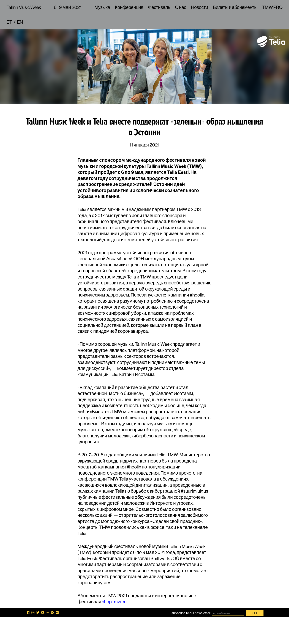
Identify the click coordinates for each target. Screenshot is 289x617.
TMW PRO (272, 7)
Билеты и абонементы (235, 7)
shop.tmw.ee (114, 602)
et (9, 22)
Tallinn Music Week (24, 7)
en (20, 22)
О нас (180, 7)
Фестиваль (159, 7)
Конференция (129, 7)
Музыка (102, 7)
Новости (199, 7)
